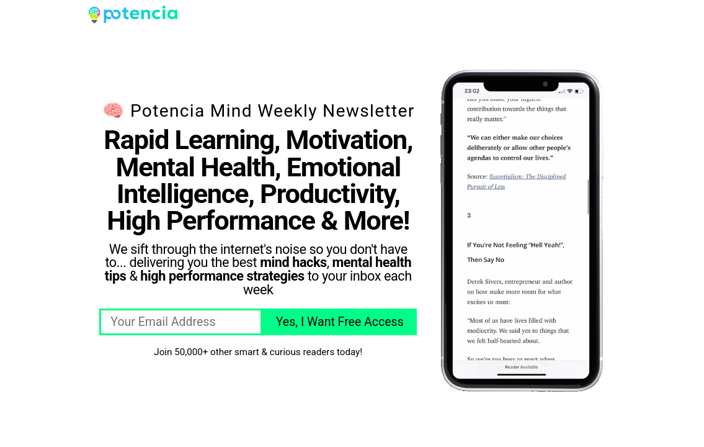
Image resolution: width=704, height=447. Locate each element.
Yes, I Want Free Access (340, 322)
